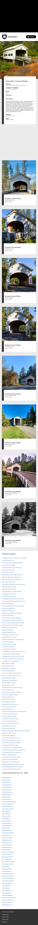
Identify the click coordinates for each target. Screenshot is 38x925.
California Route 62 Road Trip (9, 586)
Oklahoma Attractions (7, 869)
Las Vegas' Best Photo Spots (9, 649)
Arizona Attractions (6, 782)
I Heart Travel (5, 914)
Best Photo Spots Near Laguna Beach (11, 577)
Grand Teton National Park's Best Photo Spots (13, 622)
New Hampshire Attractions (8, 852)
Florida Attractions (6, 797)
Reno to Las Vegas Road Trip (9, 706)
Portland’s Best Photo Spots (8, 702)
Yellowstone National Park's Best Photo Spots (13, 764)
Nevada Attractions (6, 849)
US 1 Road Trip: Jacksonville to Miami (11, 757)
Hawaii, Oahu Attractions (8, 809)
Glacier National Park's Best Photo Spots (12, 620)
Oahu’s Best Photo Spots (8, 685)
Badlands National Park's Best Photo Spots (12, 574)
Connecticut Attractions (7, 792)
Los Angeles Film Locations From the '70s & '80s (13, 651)
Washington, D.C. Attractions (9, 897)
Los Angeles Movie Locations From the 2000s (13, 656)
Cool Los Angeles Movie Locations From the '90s (13, 601)
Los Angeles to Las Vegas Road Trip (10, 661)
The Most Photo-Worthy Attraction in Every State (13, 750)
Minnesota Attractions (7, 837)
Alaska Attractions (6, 780)
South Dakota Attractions (8, 881)
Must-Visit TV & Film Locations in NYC (11, 675)
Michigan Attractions (7, 835)
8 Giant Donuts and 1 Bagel (8, 565)
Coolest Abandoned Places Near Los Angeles (13, 598)
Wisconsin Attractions (7, 902)
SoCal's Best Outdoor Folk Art (9, 733)
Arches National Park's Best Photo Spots (12, 567)
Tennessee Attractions (7, 883)
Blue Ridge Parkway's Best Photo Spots (11, 579)
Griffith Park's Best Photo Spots (9, 627)
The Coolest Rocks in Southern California (12, 747)
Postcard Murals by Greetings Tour (10, 704)
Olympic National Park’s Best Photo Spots (12, 687)
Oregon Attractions (6, 871)
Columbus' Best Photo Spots (9, 596)
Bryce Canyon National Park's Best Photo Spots (13, 584)
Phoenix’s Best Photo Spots (8, 699)
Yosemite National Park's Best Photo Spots (12, 766)
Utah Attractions (6, 888)
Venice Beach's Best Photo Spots (10, 759)
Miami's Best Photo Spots (8, 670)
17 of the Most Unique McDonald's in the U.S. (13, 562)
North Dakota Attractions (8, 864)
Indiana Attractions (6, 816)
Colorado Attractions (7, 789)
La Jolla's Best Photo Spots (8, 646)
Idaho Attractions (6, 811)
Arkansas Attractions (7, 785)
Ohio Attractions (6, 866)
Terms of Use (5, 919)
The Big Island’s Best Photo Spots (10, 745)
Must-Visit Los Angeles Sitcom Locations (11, 673)
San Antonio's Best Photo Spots (9, 714)
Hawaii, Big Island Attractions (9, 801)
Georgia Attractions (6, 799)
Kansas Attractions (6, 821)
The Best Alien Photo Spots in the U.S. (11, 738)
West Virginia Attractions (8, 900)
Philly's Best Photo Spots (8, 697)
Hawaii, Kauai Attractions (8, 804)
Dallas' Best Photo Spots (8, 603)
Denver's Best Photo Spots (8, 608)
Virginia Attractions (6, 892)
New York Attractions (7, 859)
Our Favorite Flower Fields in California (11, 692)
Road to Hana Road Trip (8, 709)
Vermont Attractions (6, 890)
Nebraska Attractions (7, 847)
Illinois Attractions (6, 813)
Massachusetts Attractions (8, 833)
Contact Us (4, 921)
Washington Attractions (7, 895)
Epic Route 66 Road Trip (8, 615)
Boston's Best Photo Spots (8, 582)
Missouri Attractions (6, 842)
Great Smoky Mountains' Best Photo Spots (12, 625)
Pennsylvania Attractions (8, 873)
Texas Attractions (6, 885)
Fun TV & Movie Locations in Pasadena (11, 618)
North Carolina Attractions (8, 861)
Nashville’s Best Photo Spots (9, 678)
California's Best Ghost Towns (9, 589)
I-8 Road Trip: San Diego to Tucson (10, 634)
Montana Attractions (7, 845)
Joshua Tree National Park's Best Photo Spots (13, 639)
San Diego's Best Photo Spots (9, 716)
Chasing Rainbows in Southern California (12, 591)
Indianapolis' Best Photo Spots (9, 637)
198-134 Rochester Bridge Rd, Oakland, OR (16, 85)
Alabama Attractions (7, 777)
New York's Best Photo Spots (9, 682)
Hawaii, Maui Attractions (7, 806)
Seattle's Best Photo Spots (8, 726)
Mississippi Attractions (7, 840)
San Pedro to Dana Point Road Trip (10, 723)
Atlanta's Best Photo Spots (8, 570)
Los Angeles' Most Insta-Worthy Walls (11, 654)
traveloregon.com (10, 115)
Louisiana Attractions (7, 825)
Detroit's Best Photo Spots (8, 610)
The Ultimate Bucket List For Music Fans (11, 752)
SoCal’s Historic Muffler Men (9, 735)
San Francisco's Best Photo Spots (10, 718)
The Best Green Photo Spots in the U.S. (11, 740)
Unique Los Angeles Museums (9, 754)
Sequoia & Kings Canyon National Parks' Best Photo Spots (16, 730)
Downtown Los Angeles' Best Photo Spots (12, 613)
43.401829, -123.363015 (12, 89)
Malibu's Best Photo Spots (8, 663)
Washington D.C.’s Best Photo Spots (11, 762)
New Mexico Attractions (7, 857)
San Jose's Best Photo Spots (9, 721)
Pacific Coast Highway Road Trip (10, 694)
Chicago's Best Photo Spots (8, 594)
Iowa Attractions (6, 818)
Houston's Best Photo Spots (8, 632)
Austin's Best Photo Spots (8, 572)
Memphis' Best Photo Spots (8, 668)
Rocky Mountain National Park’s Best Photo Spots (14, 711)
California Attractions (7, 787)
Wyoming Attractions (7, 904)
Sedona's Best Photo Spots (8, 728)
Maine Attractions (6, 828)
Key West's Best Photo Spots (9, 644)
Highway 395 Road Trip (7, 630)
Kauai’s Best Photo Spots (8, 642)
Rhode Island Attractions (8, 876)
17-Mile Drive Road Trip (7, 560)
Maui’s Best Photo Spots (8, 666)
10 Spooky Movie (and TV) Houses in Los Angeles (14, 558)
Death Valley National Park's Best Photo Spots (13, 606)
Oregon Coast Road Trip (8, 690)
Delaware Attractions (7, 794)
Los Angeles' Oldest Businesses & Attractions (13, 658)
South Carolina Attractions (8, 878)
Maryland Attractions (7, 830)
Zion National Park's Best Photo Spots (11, 769)
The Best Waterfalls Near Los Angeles (11, 742)
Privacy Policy (5, 917)
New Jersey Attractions (7, 854)
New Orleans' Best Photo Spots (9, 680)
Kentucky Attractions (7, 823)
